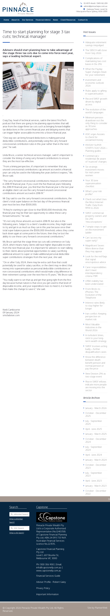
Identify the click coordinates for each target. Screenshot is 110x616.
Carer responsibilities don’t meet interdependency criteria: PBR (95, 271)
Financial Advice (43, 20)
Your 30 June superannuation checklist (93, 183)
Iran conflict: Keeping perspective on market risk (95, 316)
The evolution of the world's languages (95, 111)
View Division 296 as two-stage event (95, 375)
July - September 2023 (93, 474)
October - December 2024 (95, 440)
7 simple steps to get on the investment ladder (96, 229)
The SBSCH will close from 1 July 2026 (96, 52)
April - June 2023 (93, 480)
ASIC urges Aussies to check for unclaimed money (95, 137)
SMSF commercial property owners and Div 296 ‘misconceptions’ (96, 217)
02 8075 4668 (90, 3)
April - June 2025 (93, 429)
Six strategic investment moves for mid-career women (94, 171)
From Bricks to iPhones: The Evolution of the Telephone (93, 293)
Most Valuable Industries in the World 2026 (93, 327)
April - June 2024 (93, 454)
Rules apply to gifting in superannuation (96, 92)
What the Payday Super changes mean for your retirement (96, 72)
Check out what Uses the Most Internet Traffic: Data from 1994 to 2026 (96, 203)
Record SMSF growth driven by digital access (96, 101)
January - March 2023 (96, 485)
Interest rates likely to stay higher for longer (95, 305)
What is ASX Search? (16, 533)
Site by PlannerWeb (97, 607)
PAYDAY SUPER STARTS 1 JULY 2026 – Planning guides (96, 148)
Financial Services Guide (48, 575)
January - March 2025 (96, 433)
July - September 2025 (93, 422)
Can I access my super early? (93, 239)
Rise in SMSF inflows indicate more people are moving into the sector (96, 386)
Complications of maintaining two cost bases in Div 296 (95, 61)
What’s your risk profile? (93, 193)
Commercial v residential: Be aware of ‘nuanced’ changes (96, 158)
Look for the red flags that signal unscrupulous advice (96, 259)
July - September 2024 (93, 448)
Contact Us (83, 20)
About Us (15, 20)
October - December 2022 (95, 492)
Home (6, 20)
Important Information (47, 594)
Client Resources (67, 20)
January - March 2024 (96, 459)
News (55, 20)
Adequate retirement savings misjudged (95, 44)
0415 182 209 (102, 3)
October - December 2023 (95, 466)
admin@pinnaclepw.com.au (95, 6)
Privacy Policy (43, 588)
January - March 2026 (96, 408)
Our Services (27, 20)
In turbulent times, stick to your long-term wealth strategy (96, 338)
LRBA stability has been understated (94, 282)
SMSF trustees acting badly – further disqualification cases (96, 349)
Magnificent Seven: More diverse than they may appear (94, 248)
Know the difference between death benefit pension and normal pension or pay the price (95, 363)
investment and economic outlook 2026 (94, 83)
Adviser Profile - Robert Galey (51, 582)
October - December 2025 (95, 414)
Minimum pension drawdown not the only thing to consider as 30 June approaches (96, 123)
